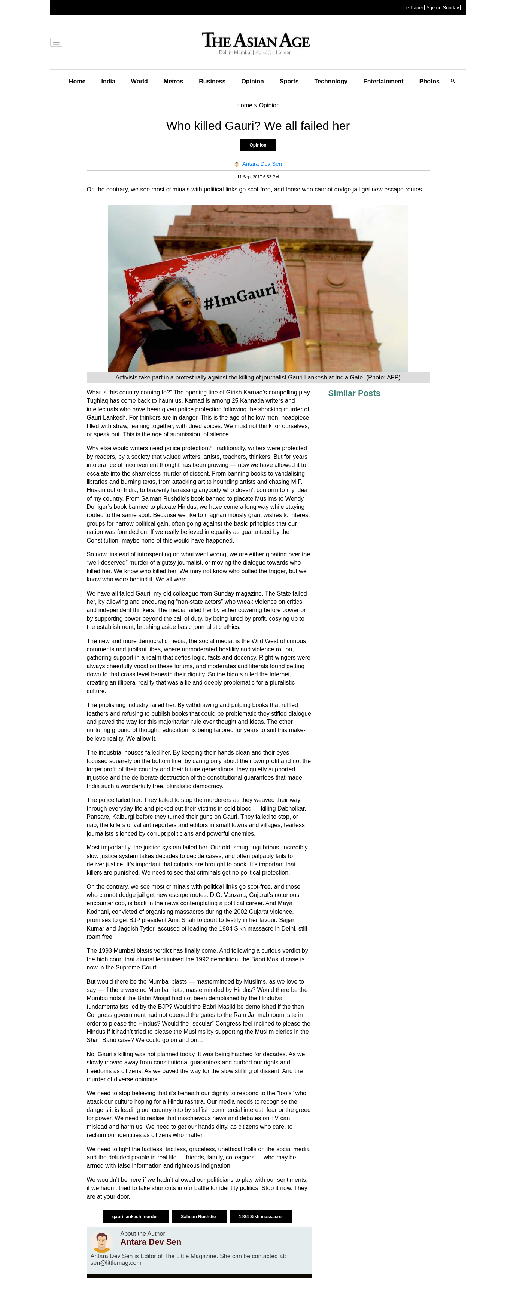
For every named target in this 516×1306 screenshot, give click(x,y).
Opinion (252, 81)
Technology (331, 81)
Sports (289, 81)
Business (212, 81)
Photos (429, 81)
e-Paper (415, 7)
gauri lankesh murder (135, 1216)
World (139, 81)
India (108, 81)
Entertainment (383, 81)
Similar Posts (354, 393)
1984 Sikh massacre (261, 1216)
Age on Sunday (442, 7)
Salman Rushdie (199, 1216)
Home (77, 81)
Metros (173, 81)
